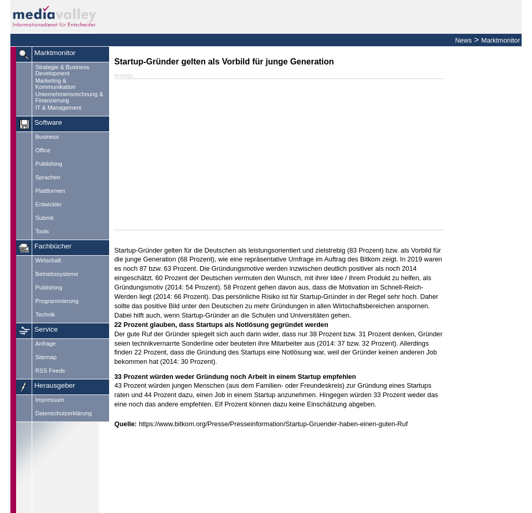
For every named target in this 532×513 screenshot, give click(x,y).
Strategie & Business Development (62, 70)
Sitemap (46, 357)
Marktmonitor (500, 40)
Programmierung (56, 301)
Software (48, 122)
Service (46, 329)
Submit (44, 218)
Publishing (48, 164)
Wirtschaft (48, 260)
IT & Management (58, 107)
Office (42, 150)
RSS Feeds (50, 370)
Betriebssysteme (56, 274)
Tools (42, 231)
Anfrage (45, 343)
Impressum (49, 400)
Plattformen (50, 191)
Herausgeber (54, 385)
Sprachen (47, 177)
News (463, 40)
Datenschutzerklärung (63, 413)
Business (47, 137)
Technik (45, 314)
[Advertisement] (279, 154)
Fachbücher (53, 246)
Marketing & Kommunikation (55, 83)
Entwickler (48, 204)
